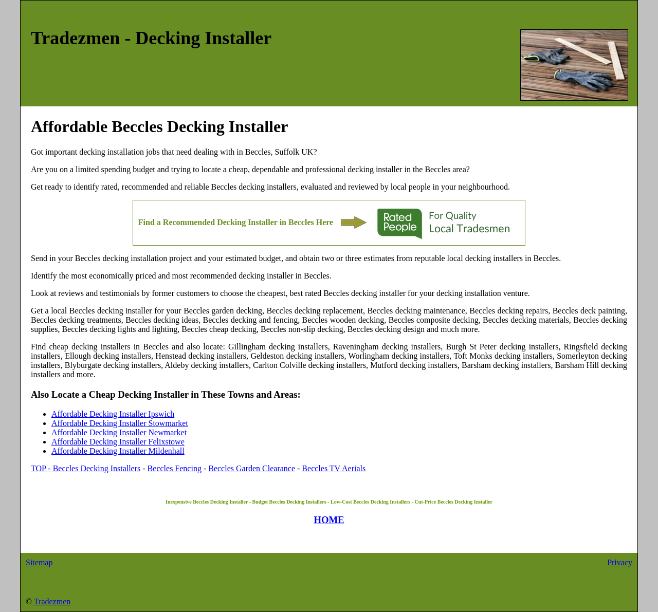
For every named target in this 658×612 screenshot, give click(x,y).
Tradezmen (51, 601)
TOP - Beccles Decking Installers (85, 468)
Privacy (619, 562)
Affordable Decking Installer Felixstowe (118, 441)
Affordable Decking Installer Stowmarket (119, 423)
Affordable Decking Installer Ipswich (112, 414)
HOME (329, 519)
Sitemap (39, 562)
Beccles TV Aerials (333, 468)
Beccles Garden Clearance (251, 468)
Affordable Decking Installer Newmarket (119, 432)
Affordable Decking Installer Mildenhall (118, 451)
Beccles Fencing (175, 468)
